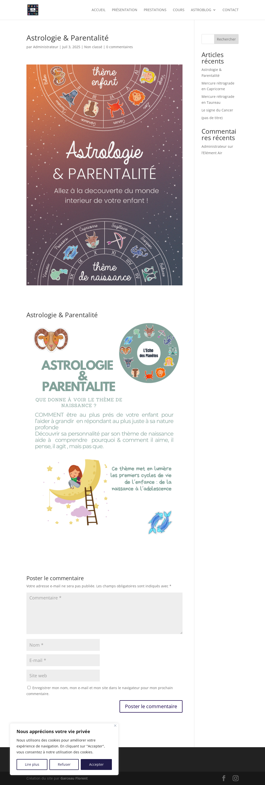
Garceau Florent (74, 778)
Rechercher (226, 39)
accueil (98, 10)
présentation (124, 10)
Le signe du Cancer (217, 110)
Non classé (93, 46)
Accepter (96, 764)
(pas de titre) (212, 117)
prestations (155, 10)
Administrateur (45, 46)
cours (178, 10)
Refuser (64, 764)
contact (231, 10)
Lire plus (32, 764)
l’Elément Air (212, 152)
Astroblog (201, 10)
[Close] (115, 725)
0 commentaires (119, 46)
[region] (64, 749)
